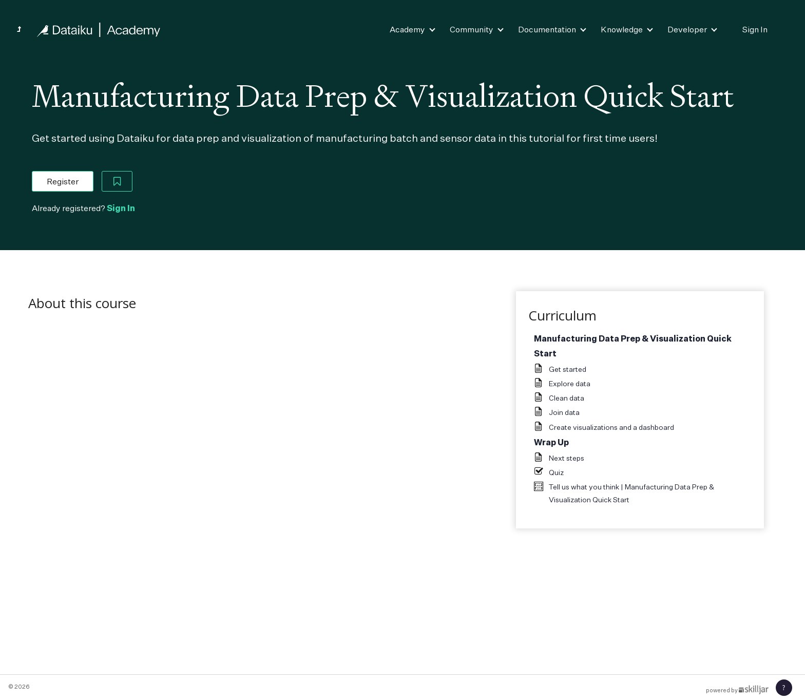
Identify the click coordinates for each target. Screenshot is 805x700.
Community (471, 29)
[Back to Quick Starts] (19, 29)
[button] (784, 687)
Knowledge (622, 29)
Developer (687, 29)
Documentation (547, 29)
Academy (407, 29)
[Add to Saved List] (117, 181)
